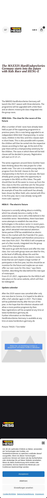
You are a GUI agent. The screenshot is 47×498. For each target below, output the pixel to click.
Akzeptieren (23, 474)
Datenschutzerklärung (25, 494)
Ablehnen (23, 481)
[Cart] (41, 29)
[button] (43, 443)
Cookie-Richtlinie (9, 494)
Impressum (39, 494)
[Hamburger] (5, 29)
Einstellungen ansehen (23, 488)
